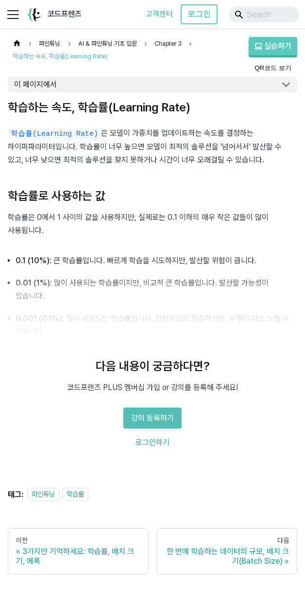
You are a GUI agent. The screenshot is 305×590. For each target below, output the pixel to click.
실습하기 (272, 46)
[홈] (17, 43)
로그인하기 (152, 442)
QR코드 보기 (272, 68)
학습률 (75, 494)
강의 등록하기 (152, 418)
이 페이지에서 (35, 84)
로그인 (199, 14)
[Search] (264, 14)
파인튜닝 (43, 494)
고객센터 (159, 13)
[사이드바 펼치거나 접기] (13, 14)
